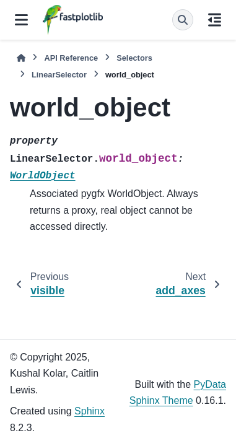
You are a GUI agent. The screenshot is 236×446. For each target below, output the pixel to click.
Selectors (134, 58)
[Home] (21, 57)
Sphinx (89, 411)
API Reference (71, 58)
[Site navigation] (21, 19)
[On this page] (214, 19)
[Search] (182, 19)
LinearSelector (59, 74)
